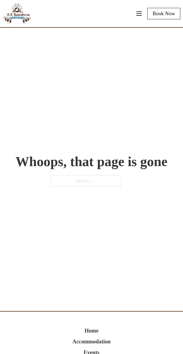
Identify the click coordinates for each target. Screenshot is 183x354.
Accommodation (92, 341)
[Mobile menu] (139, 13)
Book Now (163, 13)
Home (91, 331)
